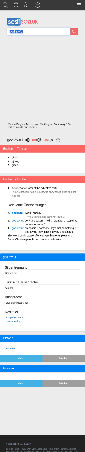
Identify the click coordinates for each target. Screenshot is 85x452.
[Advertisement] (41, 80)
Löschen (63, 358)
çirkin (15, 157)
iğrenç (15, 161)
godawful (17, 212)
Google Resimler (14, 317)
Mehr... (21, 358)
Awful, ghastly (33, 212)
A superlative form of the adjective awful (35, 188)
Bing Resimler (12, 321)
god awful (10, 348)
